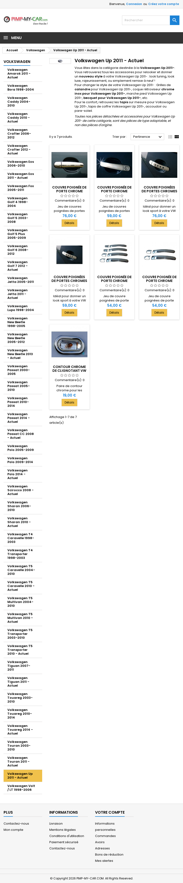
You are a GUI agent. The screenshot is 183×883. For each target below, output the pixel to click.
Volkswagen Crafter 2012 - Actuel (18, 149)
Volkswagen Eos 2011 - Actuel (20, 176)
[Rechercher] (150, 20)
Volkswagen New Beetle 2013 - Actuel (20, 354)
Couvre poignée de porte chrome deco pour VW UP (114, 281)
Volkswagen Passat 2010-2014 (18, 402)
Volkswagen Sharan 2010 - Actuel (19, 522)
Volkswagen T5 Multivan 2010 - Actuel (20, 618)
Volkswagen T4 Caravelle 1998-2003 (20, 538)
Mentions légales (62, 829)
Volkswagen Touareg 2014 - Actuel (20, 730)
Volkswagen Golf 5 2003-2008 (17, 218)
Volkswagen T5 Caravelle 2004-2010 (21, 570)
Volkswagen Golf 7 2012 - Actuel (17, 266)
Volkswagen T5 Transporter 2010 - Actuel (20, 650)
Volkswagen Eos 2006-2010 (20, 163)
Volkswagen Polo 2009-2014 (20, 460)
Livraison (56, 823)
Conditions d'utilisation (66, 836)
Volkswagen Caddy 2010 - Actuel (18, 118)
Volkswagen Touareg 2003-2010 (20, 698)
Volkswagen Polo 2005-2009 (20, 448)
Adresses (102, 848)
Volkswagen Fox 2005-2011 (20, 188)
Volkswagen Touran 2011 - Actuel (18, 761)
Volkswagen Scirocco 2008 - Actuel (20, 490)
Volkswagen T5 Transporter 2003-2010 (20, 634)
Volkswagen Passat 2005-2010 (18, 386)
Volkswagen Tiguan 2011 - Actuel (18, 682)
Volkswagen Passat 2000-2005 (18, 370)
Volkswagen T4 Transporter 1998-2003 (20, 554)
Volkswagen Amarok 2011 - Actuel (18, 73)
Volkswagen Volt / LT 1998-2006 (21, 788)
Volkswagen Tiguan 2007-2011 (18, 666)
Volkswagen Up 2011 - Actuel (20, 775)
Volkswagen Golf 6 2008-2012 (17, 250)
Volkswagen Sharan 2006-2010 (19, 506)
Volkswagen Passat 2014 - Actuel (18, 418)
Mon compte (13, 829)
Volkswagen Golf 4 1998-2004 (17, 202)
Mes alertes (104, 860)
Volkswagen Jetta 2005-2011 (20, 280)
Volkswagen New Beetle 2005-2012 (17, 338)
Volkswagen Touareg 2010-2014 (19, 714)
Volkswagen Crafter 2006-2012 (19, 134)
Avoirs (100, 842)
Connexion (134, 4)
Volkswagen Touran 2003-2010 (18, 746)
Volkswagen (17, 61)
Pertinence (148, 137)
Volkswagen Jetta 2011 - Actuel (17, 294)
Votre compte (110, 812)
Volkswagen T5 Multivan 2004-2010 (20, 602)
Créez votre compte (163, 4)
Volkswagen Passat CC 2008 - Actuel (20, 434)
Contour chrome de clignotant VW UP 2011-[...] (69, 370)
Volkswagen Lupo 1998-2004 (20, 308)
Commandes (105, 836)
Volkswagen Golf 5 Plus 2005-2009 (17, 234)
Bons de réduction (109, 854)
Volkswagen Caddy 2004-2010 (18, 102)
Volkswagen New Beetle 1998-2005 (17, 322)
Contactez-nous (16, 823)
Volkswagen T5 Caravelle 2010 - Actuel (21, 586)
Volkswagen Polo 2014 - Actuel (17, 474)
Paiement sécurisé (63, 842)
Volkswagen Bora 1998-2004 (20, 87)
